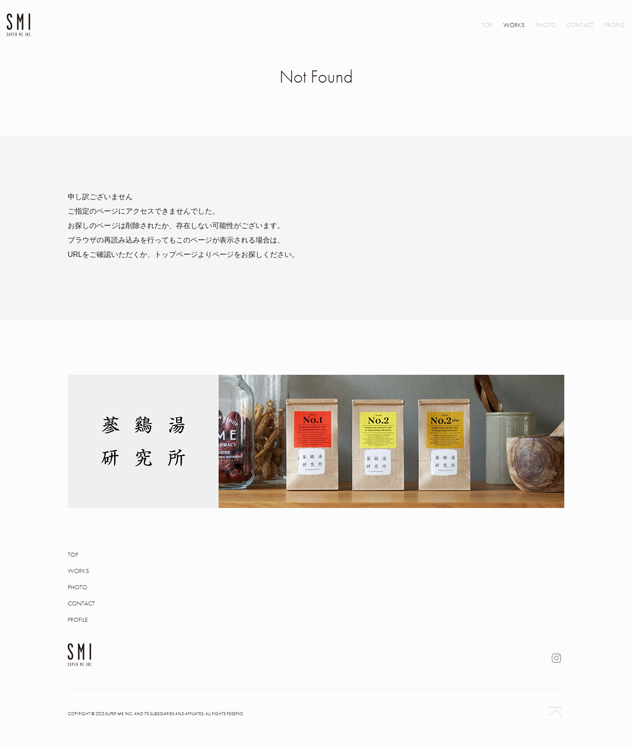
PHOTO (545, 25)
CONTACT (580, 25)
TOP (487, 25)
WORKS (514, 25)
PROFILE (615, 25)
